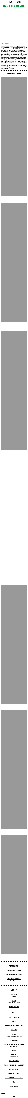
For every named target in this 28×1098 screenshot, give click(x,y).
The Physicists (14, 1017)
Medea (14, 1001)
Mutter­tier (14, 1086)
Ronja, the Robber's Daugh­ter (14, 1065)
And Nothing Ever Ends (14, 970)
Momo (14, 1050)
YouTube (4, 1093)
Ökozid (14, 1034)
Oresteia (14, 994)
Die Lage (14, 1030)
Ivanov (14, 1021)
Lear (14, 1082)
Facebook (1, 1093)
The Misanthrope (14, 1007)
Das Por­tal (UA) (14, 1069)
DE (26, 2)
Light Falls (14, 1040)
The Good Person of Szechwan (14, 1044)
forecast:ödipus (14, 1061)
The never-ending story (14, 974)
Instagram (3, 1093)
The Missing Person (14, 1073)
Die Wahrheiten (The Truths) (14, 1025)
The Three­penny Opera (14, 979)
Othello (14, 1013)
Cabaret (14, 1055)
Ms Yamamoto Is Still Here (14, 1078)
